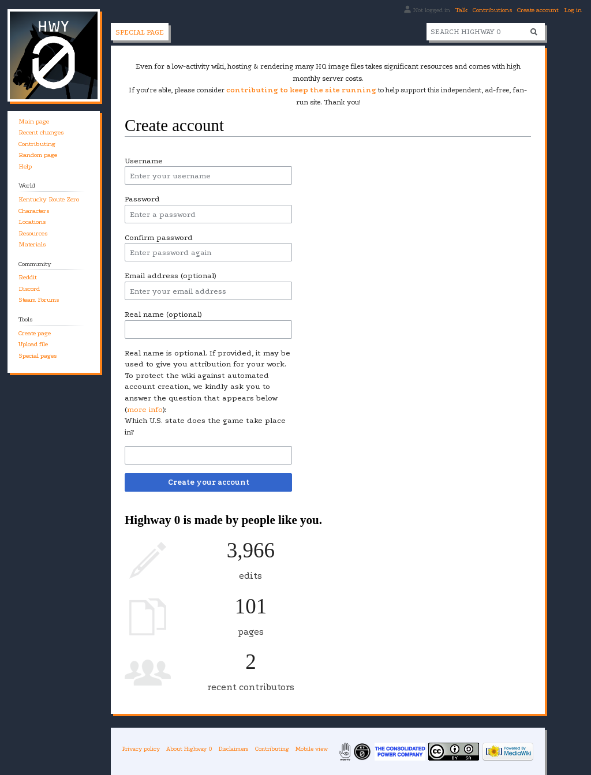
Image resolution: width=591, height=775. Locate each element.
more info (145, 409)
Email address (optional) (170, 275)
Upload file (33, 344)
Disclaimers (233, 748)
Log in (573, 10)
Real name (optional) (163, 314)
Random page (37, 155)
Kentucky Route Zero (48, 199)
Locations (32, 222)
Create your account (208, 482)
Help (25, 166)
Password (142, 198)
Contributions (492, 10)
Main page (33, 121)
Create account (538, 10)
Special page (139, 32)
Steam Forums (38, 300)
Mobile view (312, 748)
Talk (461, 10)
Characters (33, 211)
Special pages (37, 356)
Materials (32, 244)
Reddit (27, 277)
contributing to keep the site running (301, 90)
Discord (29, 289)
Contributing (36, 144)
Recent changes (40, 132)
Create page (34, 333)
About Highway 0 (189, 748)
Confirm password (159, 237)
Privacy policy (141, 748)
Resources (32, 233)
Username (144, 160)
